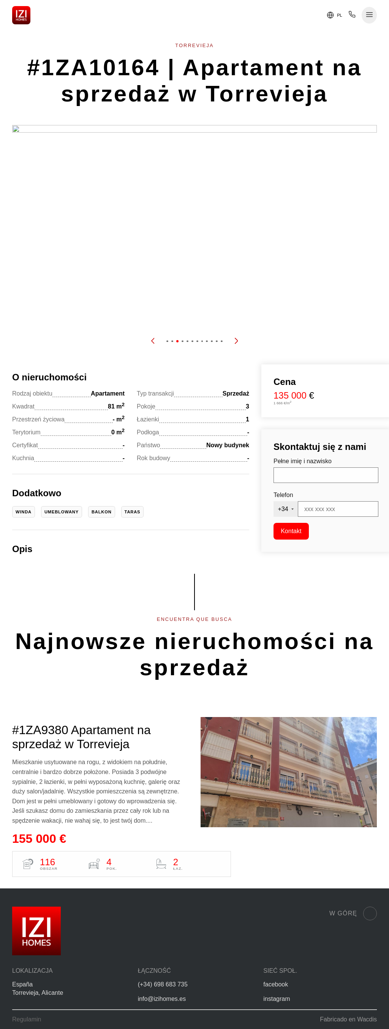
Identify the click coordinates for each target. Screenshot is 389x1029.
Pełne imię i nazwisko (303, 461)
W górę (353, 913)
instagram (276, 999)
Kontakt (291, 531)
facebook (275, 984)
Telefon (283, 495)
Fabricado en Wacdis (348, 1019)
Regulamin (26, 1019)
